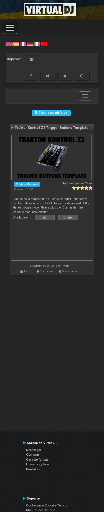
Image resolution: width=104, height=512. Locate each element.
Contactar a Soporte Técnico (47, 505)
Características (37, 459)
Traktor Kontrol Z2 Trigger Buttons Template (51, 128)
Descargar (33, 450)
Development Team (80, 183)
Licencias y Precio (39, 464)
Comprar (32, 454)
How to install (70, 271)
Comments (47, 271)
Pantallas (33, 469)
